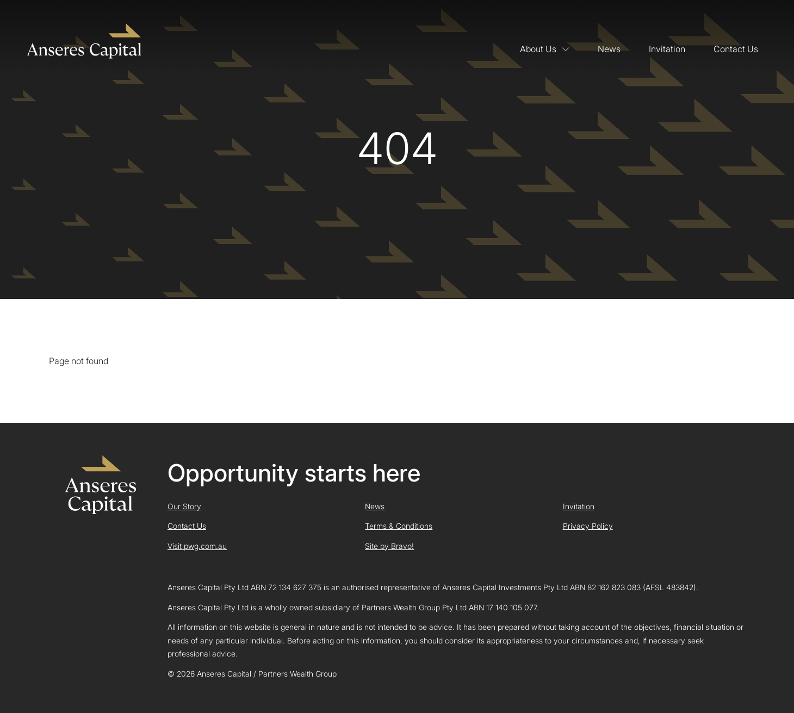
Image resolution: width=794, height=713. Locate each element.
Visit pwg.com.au (197, 546)
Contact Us (736, 48)
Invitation (667, 48)
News (609, 48)
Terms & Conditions (398, 526)
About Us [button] (544, 48)
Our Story (184, 506)
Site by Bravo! (389, 546)
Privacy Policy (588, 526)
